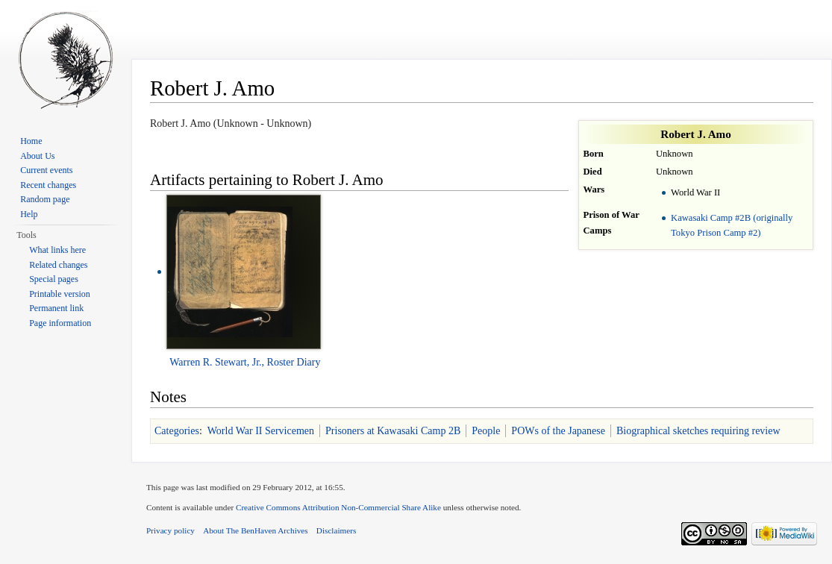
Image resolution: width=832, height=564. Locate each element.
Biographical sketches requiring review (698, 430)
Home (31, 141)
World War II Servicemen (260, 430)
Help (28, 214)
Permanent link (56, 308)
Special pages (53, 279)
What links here (57, 250)
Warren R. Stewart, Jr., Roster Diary (244, 362)
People (486, 430)
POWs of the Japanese (558, 430)
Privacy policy (170, 530)
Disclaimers (336, 530)
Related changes (58, 265)
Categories (176, 430)
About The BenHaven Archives (255, 530)
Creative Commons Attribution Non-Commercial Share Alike (338, 507)
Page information (60, 323)
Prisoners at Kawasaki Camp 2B (392, 430)
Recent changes (48, 185)
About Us (37, 156)
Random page (44, 199)
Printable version (59, 294)
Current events (46, 170)
